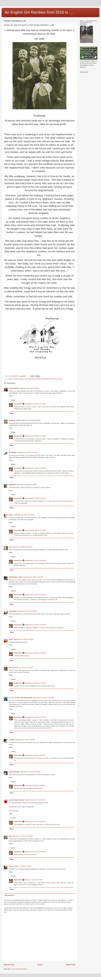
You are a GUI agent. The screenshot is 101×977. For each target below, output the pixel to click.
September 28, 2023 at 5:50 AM (33, 577)
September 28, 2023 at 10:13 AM (22, 667)
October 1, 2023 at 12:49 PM (34, 880)
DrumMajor (12, 452)
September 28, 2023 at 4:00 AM (24, 515)
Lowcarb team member (16, 800)
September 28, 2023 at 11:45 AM (43, 697)
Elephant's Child (14, 420)
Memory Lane (23, 379)
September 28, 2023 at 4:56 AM (22, 547)
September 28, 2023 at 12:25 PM (35, 498)
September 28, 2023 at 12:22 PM (35, 436)
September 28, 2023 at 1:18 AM (29, 388)
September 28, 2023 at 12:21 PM (35, 404)
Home (40, 965)
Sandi (11, 639)
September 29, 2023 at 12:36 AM (22, 836)
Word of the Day (57, 379)
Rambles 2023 (47, 379)
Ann (10, 547)
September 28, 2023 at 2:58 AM (27, 484)
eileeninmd (12, 611)
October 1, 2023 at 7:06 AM (22, 866)
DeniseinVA (18, 404)
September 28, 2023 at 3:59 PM (35, 821)
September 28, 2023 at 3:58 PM (35, 785)
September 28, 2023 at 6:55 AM (27, 611)
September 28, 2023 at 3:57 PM (35, 755)
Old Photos (31, 379)
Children (15, 379)
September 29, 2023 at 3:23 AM (35, 851)
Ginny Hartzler (14, 388)
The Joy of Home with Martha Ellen (20, 697)
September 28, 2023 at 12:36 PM (35, 717)
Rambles (39, 379)
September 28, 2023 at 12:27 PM (35, 530)
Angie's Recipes (14, 772)
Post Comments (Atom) (19, 969)
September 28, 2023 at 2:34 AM (27, 452)
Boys (10, 379)
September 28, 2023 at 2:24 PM (30, 772)
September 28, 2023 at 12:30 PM (35, 625)
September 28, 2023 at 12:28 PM (35, 560)
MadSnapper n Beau (16, 577)
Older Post (70, 965)
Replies (13, 400)
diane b (11, 515)
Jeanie (11, 866)
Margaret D (12, 484)
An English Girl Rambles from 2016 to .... (39, 12)
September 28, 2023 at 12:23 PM (35, 468)
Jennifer (11, 739)
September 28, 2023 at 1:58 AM (30, 420)
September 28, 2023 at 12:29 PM (35, 594)
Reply (11, 396)
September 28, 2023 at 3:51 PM (35, 800)
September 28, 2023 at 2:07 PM (25, 739)
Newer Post (9, 965)
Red (10, 667)
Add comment (9, 895)
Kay (10, 836)
